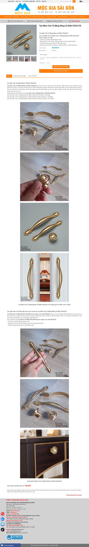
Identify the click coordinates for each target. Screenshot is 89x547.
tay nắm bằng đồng (15, 491)
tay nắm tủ (23, 491)
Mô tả (9, 76)
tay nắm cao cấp (30, 491)
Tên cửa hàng (43, 54)
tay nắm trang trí (42, 490)
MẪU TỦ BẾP (24, 17)
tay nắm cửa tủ (51, 490)
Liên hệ (44, 1)
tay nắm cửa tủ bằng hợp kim (62, 490)
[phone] (2, 513)
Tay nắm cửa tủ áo (25, 490)
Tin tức (38, 1)
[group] (21, 40)
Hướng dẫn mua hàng (19, 76)
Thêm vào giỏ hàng (61, 71)
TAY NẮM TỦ (73, 17)
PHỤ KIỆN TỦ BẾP (51, 17)
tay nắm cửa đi (34, 490)
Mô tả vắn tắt (33, 76)
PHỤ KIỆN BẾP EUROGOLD (37, 17)
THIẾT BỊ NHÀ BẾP (63, 17)
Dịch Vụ (18, 1)
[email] (2, 524)
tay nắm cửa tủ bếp (15, 490)
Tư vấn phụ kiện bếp (28, 1)
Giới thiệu (11, 1)
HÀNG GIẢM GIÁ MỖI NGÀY (11, 17)
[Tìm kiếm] (73, 1)
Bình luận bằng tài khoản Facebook (74, 495)
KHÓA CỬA (82, 17)
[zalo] (2, 519)
